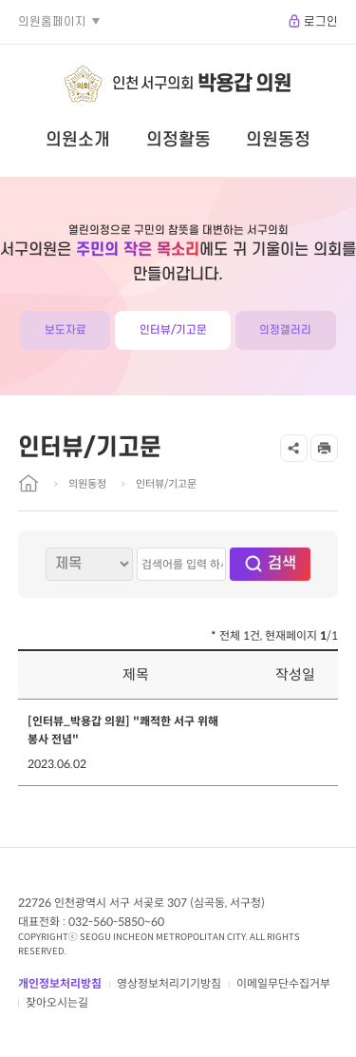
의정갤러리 (285, 330)
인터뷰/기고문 (173, 330)
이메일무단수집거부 (283, 983)
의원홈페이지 (52, 22)
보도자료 (65, 330)
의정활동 (178, 139)
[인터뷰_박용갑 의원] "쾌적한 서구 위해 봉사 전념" (123, 730)
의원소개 (78, 139)
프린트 (324, 448)
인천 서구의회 (201, 84)
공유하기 (294, 448)
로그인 (321, 22)
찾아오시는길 (57, 1002)
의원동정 (278, 139)
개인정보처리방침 (60, 983)
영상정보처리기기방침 (169, 983)
